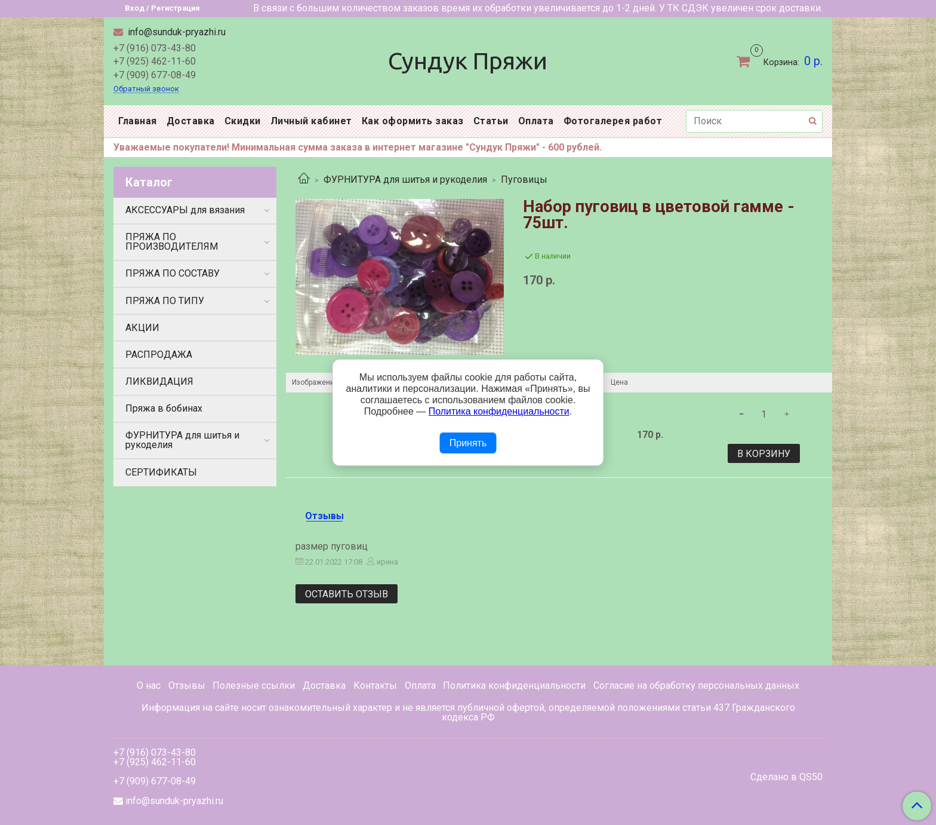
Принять (468, 443)
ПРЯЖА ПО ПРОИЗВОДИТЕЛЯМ (171, 241)
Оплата (536, 121)
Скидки (242, 121)
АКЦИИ (142, 327)
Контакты (375, 685)
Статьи (491, 121)
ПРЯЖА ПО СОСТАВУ (172, 273)
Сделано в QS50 (786, 777)
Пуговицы (524, 179)
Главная (137, 121)
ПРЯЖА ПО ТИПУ (164, 300)
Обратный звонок (146, 89)
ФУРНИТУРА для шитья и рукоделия (405, 179)
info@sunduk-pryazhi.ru (175, 32)
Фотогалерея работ (613, 121)
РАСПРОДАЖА (158, 354)
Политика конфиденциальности (514, 685)
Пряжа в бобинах (163, 408)
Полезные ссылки (254, 685)
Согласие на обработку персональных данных (696, 685)
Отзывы (186, 685)
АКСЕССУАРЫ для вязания (185, 210)
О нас (149, 685)
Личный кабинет (311, 121)
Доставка (191, 121)
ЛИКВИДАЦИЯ (159, 381)
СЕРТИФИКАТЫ (161, 472)
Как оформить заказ (413, 121)
